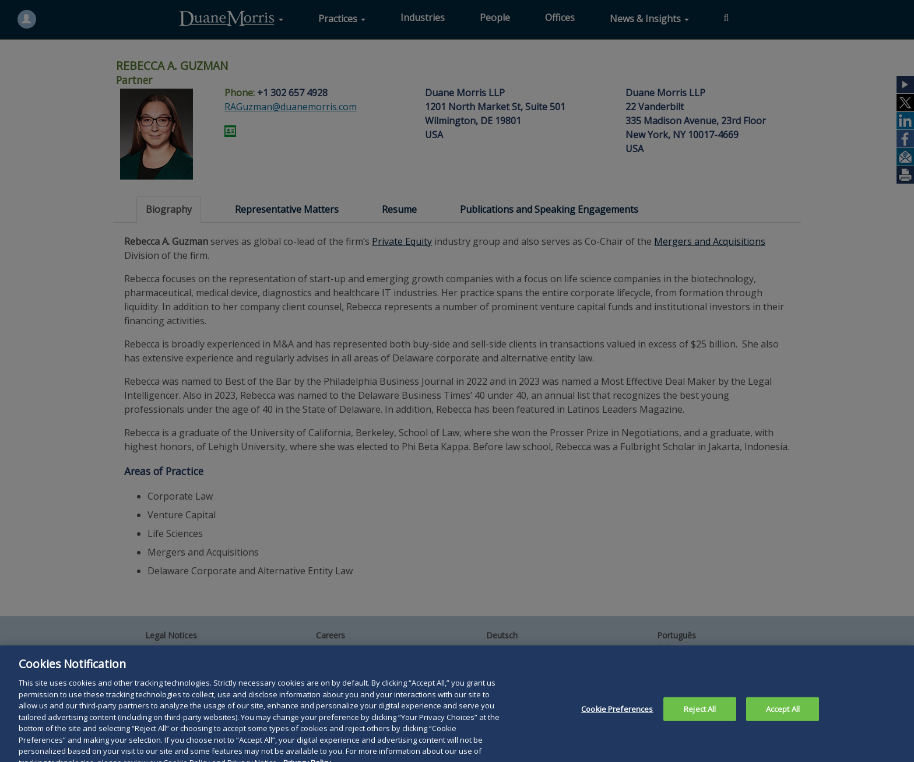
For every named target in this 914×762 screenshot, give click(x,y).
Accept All (783, 716)
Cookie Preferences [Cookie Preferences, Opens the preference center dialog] (617, 716)
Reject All (700, 716)
